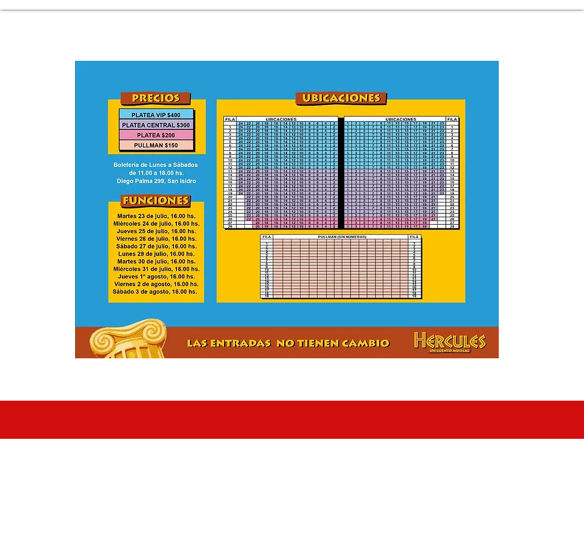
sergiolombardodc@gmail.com (308, 514)
